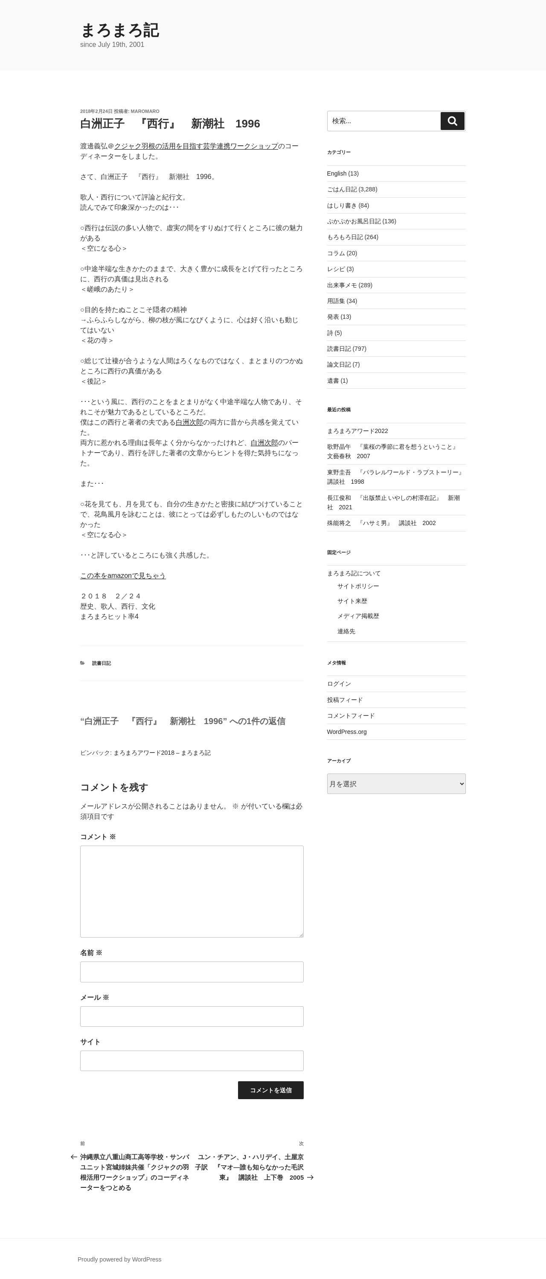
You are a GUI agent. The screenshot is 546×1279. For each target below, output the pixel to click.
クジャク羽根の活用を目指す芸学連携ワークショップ (196, 146)
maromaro (145, 111)
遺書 (333, 380)
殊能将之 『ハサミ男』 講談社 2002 (381, 523)
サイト (90, 1041)
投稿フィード (345, 699)
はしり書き (342, 205)
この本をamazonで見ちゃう (123, 575)
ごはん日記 (342, 189)
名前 (91, 952)
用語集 (336, 300)
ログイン (339, 683)
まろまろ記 (119, 30)
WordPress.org (347, 731)
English (337, 173)
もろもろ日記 (345, 237)
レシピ (336, 269)
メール (94, 997)
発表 (333, 316)
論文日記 (339, 364)
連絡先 (346, 631)
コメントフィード (351, 715)
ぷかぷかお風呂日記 (354, 221)
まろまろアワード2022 (357, 430)
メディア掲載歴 (358, 615)
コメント (98, 836)
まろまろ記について (354, 573)
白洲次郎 (189, 422)
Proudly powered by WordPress (120, 1259)
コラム (336, 253)
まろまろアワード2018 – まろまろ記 (162, 752)
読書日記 (101, 663)
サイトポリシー (358, 586)
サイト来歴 (352, 601)
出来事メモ (342, 285)
